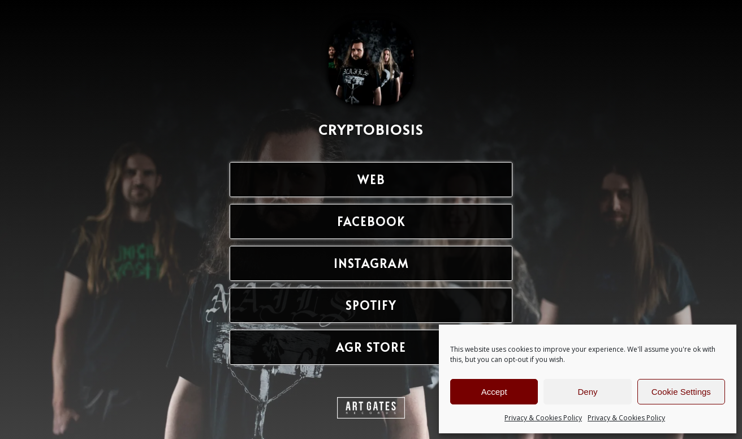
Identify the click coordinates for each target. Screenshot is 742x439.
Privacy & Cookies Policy (543, 418)
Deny (587, 392)
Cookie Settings (681, 392)
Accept (494, 392)
